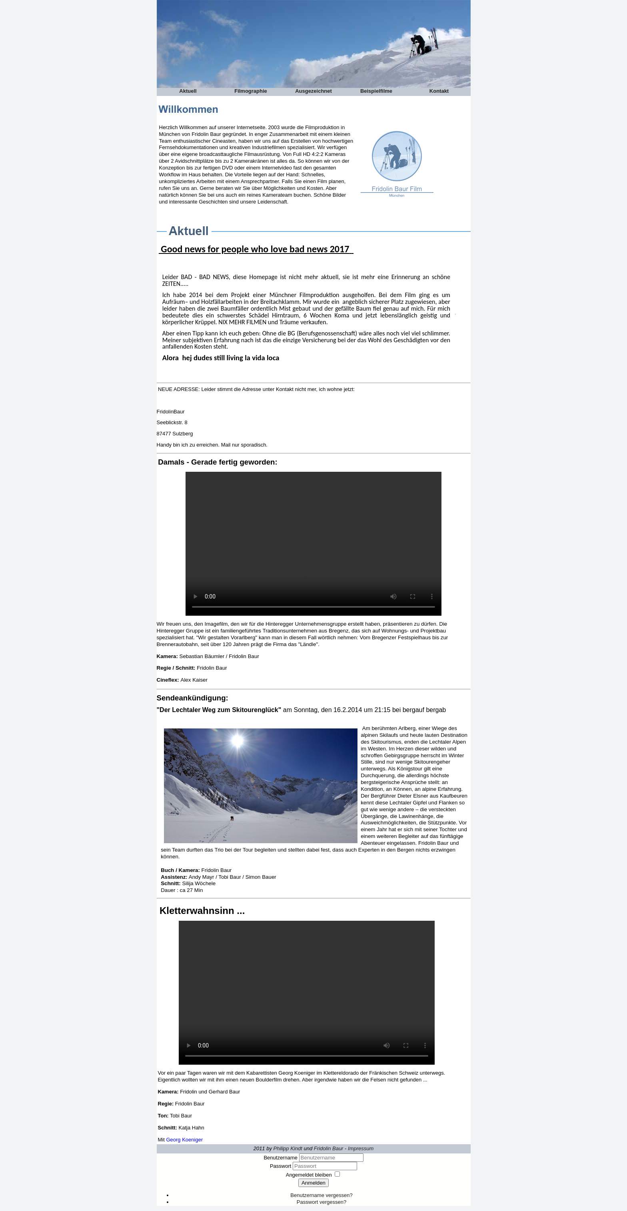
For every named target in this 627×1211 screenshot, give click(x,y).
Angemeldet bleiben (309, 1175)
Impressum (360, 1148)
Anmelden (313, 1183)
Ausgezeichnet (313, 91)
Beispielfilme (376, 91)
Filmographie (250, 91)
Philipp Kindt (288, 1148)
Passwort (281, 1166)
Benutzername (281, 1158)
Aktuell (187, 91)
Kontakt (439, 91)
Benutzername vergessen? (321, 1195)
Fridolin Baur (328, 1148)
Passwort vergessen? (321, 1202)
